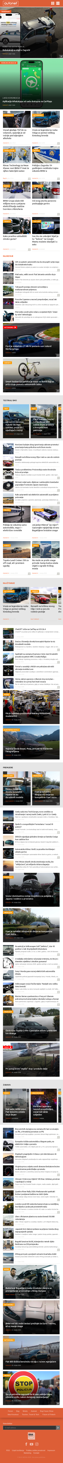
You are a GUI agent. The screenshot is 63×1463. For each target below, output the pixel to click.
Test (6, 408)
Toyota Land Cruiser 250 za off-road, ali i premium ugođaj (16, 563)
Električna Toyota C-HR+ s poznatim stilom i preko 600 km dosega (31, 1032)
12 (58, 503)
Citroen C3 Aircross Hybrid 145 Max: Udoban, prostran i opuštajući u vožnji (15, 426)
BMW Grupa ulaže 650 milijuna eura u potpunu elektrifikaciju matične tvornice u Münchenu (14, 205)
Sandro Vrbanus (10, 1294)
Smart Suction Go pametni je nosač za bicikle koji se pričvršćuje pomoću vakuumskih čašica (30, 383)
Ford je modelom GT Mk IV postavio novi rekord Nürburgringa (28, 347)
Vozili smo (8, 775)
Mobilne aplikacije (8, 63)
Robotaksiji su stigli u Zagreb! (16, 50)
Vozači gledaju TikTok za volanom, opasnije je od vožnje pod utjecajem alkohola (14, 134)
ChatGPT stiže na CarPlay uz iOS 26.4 (30, 629)
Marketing (27, 1453)
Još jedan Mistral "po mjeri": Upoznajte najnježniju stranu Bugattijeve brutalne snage (45, 528)
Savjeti (7, 221)
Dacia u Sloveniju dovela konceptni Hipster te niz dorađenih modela (14, 793)
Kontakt (36, 1453)
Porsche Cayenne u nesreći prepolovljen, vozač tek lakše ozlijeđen (43, 1110)
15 (58, 1150)
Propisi (36, 150)
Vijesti (6, 545)
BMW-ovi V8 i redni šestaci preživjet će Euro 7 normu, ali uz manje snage (31, 1324)
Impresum (51, 1450)
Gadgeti (7, 362)
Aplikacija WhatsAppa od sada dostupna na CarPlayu (27, 101)
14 (57, 1297)
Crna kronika (37, 1093)
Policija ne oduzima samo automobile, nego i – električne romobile (15, 528)
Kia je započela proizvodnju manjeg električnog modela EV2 (28, 714)
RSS (8, 1450)
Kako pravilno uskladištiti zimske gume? (15, 237)
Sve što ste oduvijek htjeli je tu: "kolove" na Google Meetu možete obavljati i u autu (45, 240)
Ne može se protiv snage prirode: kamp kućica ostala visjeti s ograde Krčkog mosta (45, 564)
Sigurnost (8, 115)
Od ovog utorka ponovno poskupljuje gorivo (44, 202)
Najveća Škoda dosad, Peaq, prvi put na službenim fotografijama (29, 750)
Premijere (37, 775)
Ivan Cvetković (10, 434)
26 (58, 832)
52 (58, 687)
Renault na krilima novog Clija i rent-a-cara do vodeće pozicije (42, 609)
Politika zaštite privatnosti (35, 1450)
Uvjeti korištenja (18, 1450)
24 (29, 179)
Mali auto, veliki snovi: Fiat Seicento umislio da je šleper (16, 1112)
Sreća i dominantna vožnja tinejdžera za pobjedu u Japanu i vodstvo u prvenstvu (29, 897)
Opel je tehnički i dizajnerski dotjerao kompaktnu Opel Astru (45, 795)
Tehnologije (9, 150)
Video (35, 545)
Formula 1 (8, 877)
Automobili (38, 115)
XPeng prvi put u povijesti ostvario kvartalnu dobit (35, 1254)
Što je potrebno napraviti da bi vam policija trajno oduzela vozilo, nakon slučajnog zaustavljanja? (29, 1395)
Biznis (6, 186)
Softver (36, 221)
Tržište (35, 591)
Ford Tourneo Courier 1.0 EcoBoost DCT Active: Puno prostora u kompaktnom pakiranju (43, 424)
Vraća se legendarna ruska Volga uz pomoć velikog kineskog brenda (44, 133)
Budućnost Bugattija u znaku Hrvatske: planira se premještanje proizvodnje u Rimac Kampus (29, 1289)
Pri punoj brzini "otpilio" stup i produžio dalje (26, 1068)
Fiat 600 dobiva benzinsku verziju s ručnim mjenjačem (31, 1361)
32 (58, 1004)
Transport (5, 11)
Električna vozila (11, 730)
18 (58, 992)
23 (58, 967)
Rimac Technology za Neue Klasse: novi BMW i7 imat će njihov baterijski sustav (16, 168)
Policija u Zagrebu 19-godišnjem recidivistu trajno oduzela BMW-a (45, 168)
